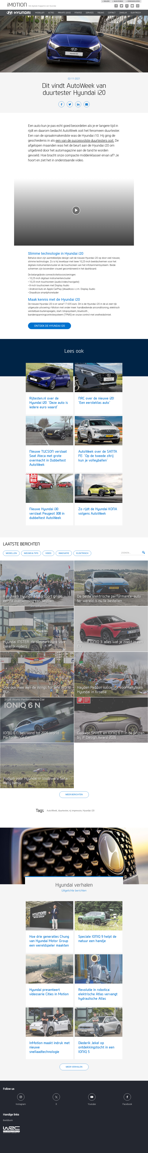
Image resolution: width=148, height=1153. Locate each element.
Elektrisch (136, 13)
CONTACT (111, 13)
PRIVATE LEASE (64, 13)
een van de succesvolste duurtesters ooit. (85, 140)
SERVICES (90, 13)
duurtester (63, 810)
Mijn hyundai (118, 1)
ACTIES (51, 13)
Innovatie (64, 553)
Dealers (106, 1)
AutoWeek (52, 810)
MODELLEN (39, 13)
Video (48, 553)
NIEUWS (101, 13)
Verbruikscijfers (133, 1)
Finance (78, 13)
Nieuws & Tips (31, 553)
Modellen (11, 553)
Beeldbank (8, 1120)
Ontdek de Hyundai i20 (49, 325)
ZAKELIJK (123, 13)
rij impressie (75, 810)
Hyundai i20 (88, 810)
